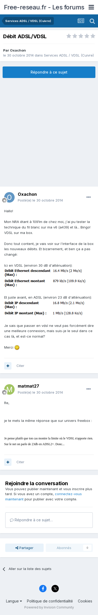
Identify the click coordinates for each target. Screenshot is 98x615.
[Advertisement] (49, 132)
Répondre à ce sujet (49, 72)
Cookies (85, 601)
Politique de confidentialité (50, 601)
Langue (14, 601)
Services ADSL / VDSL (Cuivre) (69, 55)
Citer (20, 366)
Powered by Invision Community (49, 607)
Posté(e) (40, 200)
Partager (24, 548)
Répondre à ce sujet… (31, 520)
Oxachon (18, 50)
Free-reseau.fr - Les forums (44, 7)
